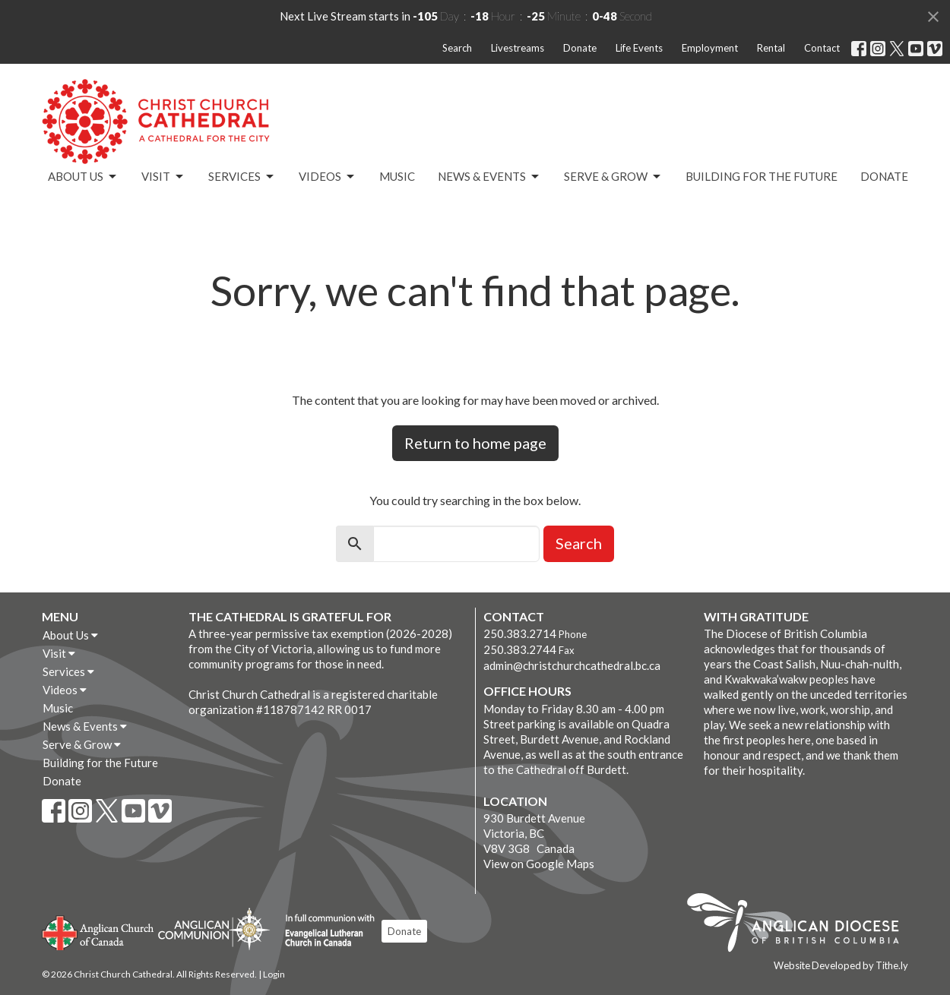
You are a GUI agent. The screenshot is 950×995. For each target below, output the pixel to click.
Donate (580, 48)
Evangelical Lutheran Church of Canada (324, 931)
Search (457, 48)
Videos (327, 177)
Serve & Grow (613, 177)
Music (397, 176)
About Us (83, 177)
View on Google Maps (538, 863)
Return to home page (475, 443)
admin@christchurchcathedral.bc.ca (571, 665)
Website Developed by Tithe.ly (841, 965)
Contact (822, 48)
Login (274, 974)
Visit (163, 177)
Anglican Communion (214, 928)
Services (242, 177)
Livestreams (517, 48)
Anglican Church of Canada (98, 931)
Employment (710, 48)
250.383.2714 (519, 633)
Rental (771, 48)
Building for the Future (762, 176)
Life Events (639, 48)
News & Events (489, 177)
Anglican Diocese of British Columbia (801, 925)
